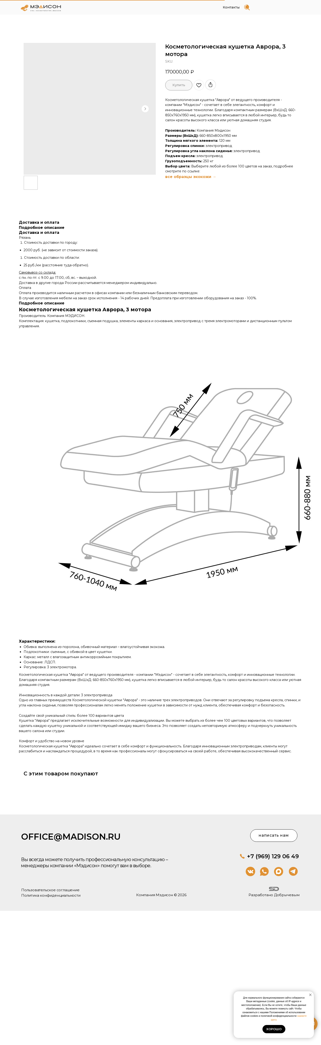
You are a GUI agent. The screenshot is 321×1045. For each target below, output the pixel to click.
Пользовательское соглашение (41, 884)
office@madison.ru (61, 832)
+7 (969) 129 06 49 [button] (124, 866)
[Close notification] (310, 994)
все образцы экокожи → (190, 176)
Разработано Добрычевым (85, 901)
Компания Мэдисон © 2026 (37, 878)
